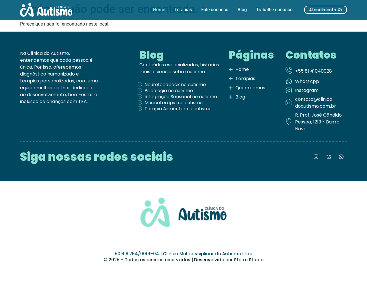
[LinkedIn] (328, 156)
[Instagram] (316, 156)
